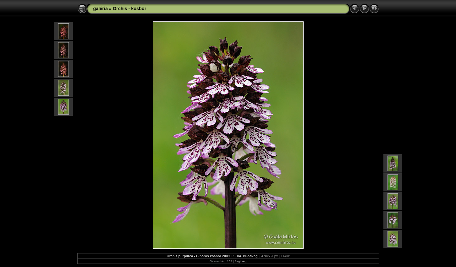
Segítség (240, 261)
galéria (100, 8)
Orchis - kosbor (129, 8)
